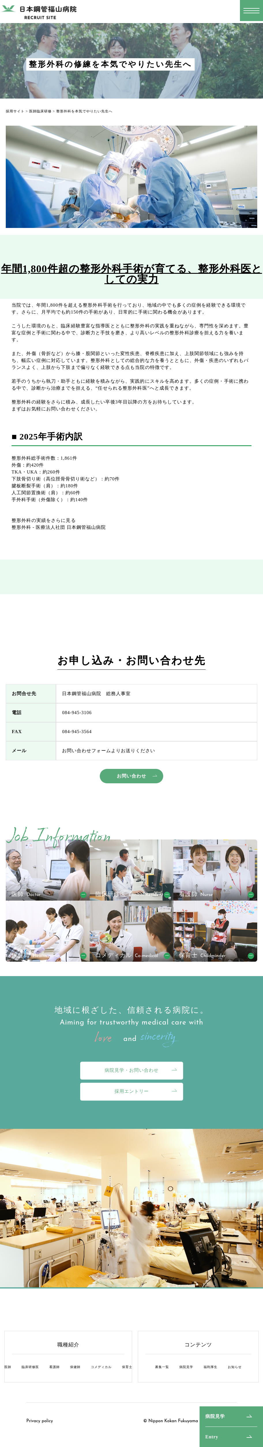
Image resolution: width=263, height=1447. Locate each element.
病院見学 (215, 1416)
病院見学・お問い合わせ (132, 1070)
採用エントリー (131, 1091)
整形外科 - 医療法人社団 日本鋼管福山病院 (59, 527)
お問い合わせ (131, 776)
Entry (211, 1436)
